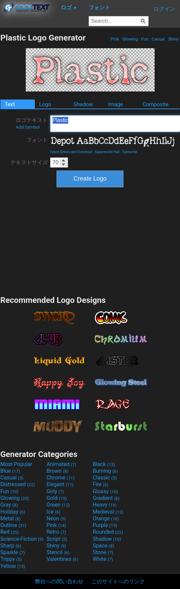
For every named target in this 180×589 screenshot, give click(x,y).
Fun (145, 39)
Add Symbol (27, 127)
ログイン (164, 9)
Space (103, 545)
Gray (9, 505)
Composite (156, 104)
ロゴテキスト (32, 123)
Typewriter (130, 152)
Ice (53, 512)
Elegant (60, 484)
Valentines (62, 559)
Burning (105, 471)
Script (57, 539)
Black (104, 464)
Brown (57, 471)
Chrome (61, 477)
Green (58, 505)
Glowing (130, 39)
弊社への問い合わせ (59, 581)
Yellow (12, 566)
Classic (105, 477)
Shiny (173, 39)
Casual (158, 39)
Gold (57, 498)
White (103, 559)
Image (115, 104)
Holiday (12, 512)
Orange (106, 518)
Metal (10, 518)
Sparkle (12, 552)
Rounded (108, 532)
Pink (114, 39)
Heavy (104, 505)
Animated (61, 464)
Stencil (58, 552)
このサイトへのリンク (118, 581)
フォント (37, 140)
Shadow (83, 104)
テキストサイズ (29, 162)
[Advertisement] (90, 240)
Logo (45, 104)
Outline (13, 525)
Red (9, 532)
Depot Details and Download (71, 152)
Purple (105, 525)
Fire (100, 484)
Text (10, 104)
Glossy (105, 491)
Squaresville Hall (107, 152)
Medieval (108, 512)
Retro (56, 532)
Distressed (17, 484)
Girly (55, 491)
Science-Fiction (21, 539)
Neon (56, 518)
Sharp (10, 545)
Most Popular (16, 464)
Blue (10, 471)
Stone (103, 552)
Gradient (106, 498)
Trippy (11, 559)
